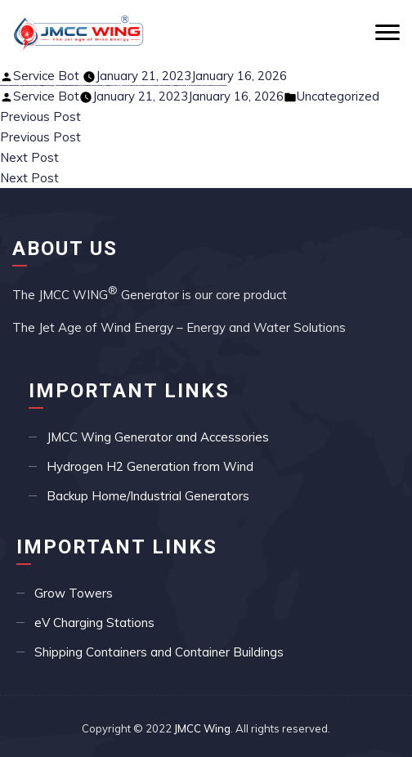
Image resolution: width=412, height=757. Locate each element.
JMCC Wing (202, 728)
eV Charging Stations (94, 622)
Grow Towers (73, 593)
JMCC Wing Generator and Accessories (158, 437)
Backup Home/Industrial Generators (148, 496)
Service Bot (46, 75)
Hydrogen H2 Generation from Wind (150, 466)
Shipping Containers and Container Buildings (159, 652)
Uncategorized (338, 96)
